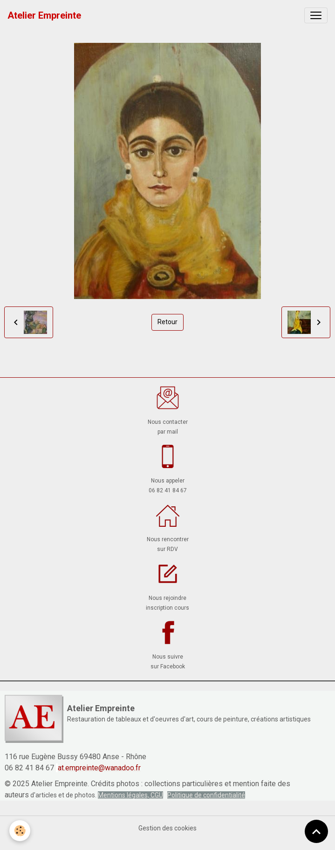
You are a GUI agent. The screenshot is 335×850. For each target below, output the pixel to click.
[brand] (44, 15)
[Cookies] (19, 830)
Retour (167, 322)
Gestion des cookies (167, 828)
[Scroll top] (316, 831)
